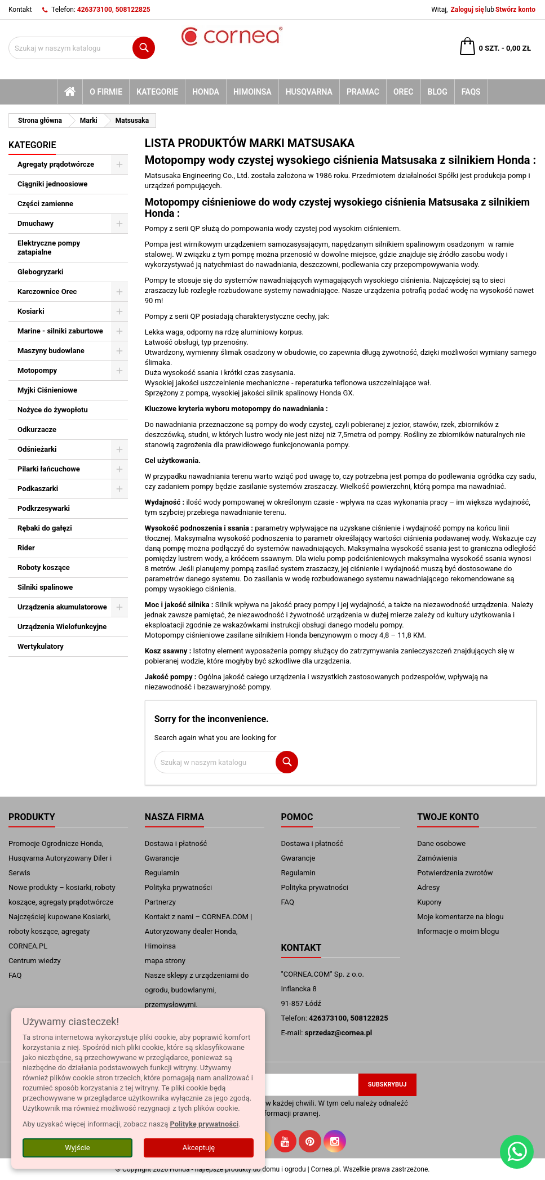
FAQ (14, 975)
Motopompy (37, 370)
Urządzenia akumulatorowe (62, 607)
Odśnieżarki (36, 449)
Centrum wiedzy (34, 960)
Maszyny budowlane (51, 350)
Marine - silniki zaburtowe (60, 331)
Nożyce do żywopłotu (52, 410)
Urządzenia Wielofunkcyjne (62, 626)
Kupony (429, 902)
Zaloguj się (467, 10)
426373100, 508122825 (113, 10)
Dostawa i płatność (176, 843)
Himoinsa (252, 91)
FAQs (471, 91)
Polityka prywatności (178, 887)
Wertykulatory (40, 646)
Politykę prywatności (204, 1124)
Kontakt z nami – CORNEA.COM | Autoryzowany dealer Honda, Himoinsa (198, 931)
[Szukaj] (81, 48)
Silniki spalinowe (45, 587)
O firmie (106, 91)
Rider (26, 548)
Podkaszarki (37, 488)
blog (437, 91)
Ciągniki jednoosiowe (52, 184)
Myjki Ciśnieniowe (47, 390)
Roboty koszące (43, 567)
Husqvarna (309, 91)
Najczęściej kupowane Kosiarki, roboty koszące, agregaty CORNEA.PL (59, 931)
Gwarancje (162, 858)
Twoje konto (448, 817)
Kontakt (20, 10)
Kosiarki (31, 311)
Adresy (428, 887)
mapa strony (165, 960)
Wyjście (77, 1147)
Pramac (363, 91)
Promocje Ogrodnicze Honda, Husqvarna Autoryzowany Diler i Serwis (60, 858)
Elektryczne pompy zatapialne (48, 247)
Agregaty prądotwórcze (55, 164)
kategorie (157, 91)
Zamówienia (437, 858)
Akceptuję (199, 1147)
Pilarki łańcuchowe (48, 469)
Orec (403, 91)
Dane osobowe (441, 843)
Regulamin (162, 873)
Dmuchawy (35, 223)
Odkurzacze (36, 429)
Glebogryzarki (40, 272)
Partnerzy (160, 902)
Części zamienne (45, 203)
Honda (205, 91)
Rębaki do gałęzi (44, 528)
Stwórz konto (515, 10)
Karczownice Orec (47, 291)
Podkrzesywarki (43, 508)
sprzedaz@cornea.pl (339, 1032)
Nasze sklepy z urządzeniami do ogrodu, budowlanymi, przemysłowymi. (197, 990)
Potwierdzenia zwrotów (455, 873)
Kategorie (32, 145)
